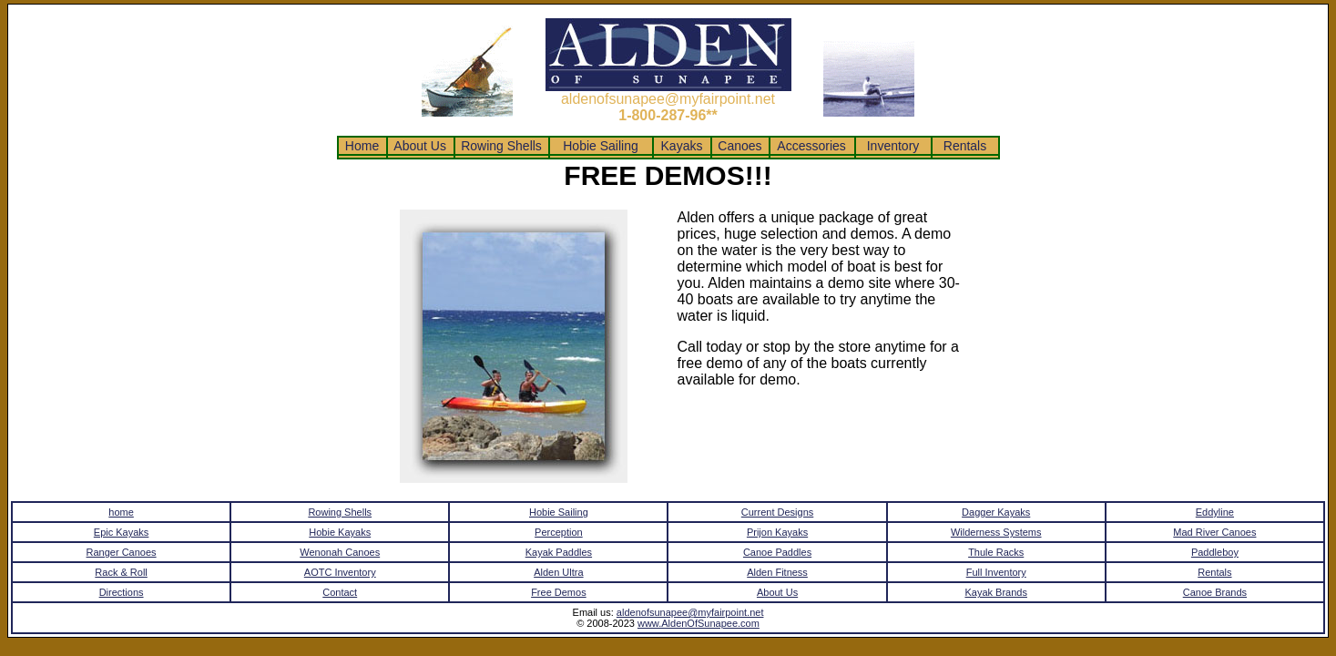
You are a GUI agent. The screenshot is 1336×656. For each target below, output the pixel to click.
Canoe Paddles (777, 552)
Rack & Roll (121, 572)
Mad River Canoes (1214, 532)
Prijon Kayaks (777, 532)
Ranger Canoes (122, 552)
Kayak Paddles (558, 552)
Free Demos (558, 592)
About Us (420, 145)
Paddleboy (1215, 552)
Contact (339, 592)
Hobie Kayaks (340, 532)
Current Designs (777, 512)
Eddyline (1215, 512)
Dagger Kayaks (996, 512)
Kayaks (682, 145)
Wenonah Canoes (340, 552)
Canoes (739, 145)
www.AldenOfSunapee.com (698, 623)
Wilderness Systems (996, 532)
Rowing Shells (501, 145)
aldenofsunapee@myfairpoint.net (690, 612)
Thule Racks (996, 552)
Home (362, 145)
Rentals (965, 145)
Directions (121, 592)
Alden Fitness (777, 572)
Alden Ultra (558, 572)
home (121, 512)
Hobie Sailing (600, 145)
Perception (559, 532)
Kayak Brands (995, 592)
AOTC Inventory (340, 572)
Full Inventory (996, 572)
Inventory (893, 145)
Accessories (811, 145)
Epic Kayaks (121, 532)
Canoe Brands (1215, 592)
